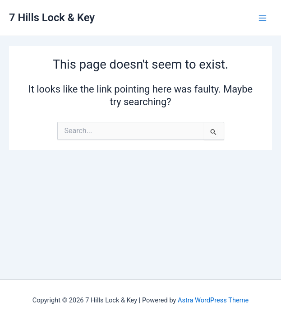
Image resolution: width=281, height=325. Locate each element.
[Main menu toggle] (262, 18)
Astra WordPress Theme (213, 300)
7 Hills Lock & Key (52, 17)
